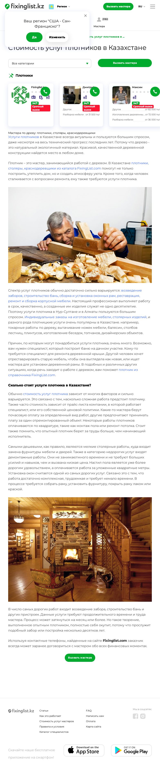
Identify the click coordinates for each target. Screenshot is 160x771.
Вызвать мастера (118, 6)
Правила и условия (51, 726)
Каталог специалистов (53, 731)
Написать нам (95, 715)
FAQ (89, 710)
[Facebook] (135, 716)
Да (34, 37)
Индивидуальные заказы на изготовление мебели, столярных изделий (86, 317)
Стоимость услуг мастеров (56, 721)
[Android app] (131, 750)
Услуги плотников (23, 137)
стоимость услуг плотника (45, 394)
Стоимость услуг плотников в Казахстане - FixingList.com (101, 36)
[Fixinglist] (24, 6)
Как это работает (50, 715)
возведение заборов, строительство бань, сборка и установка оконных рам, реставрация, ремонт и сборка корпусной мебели (75, 295)
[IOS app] (84, 750)
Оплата (90, 721)
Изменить (57, 37)
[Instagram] (142, 716)
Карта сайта (93, 726)
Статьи (43, 710)
